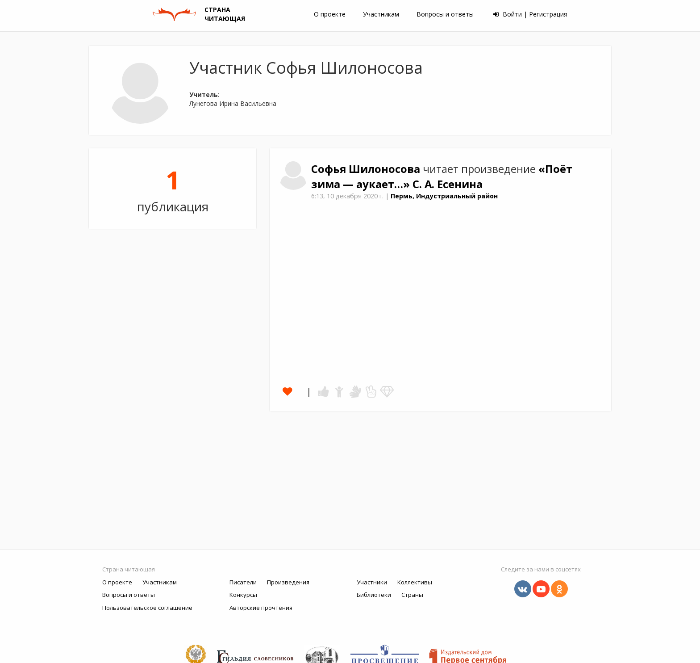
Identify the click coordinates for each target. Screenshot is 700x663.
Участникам (381, 14)
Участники (372, 582)
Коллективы (414, 582)
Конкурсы (243, 595)
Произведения (288, 582)
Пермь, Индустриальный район (444, 196)
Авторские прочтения (260, 608)
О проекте (330, 14)
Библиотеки (374, 595)
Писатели (243, 582)
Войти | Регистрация (530, 14)
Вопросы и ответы (445, 14)
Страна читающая (128, 569)
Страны (412, 595)
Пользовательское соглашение (147, 608)
